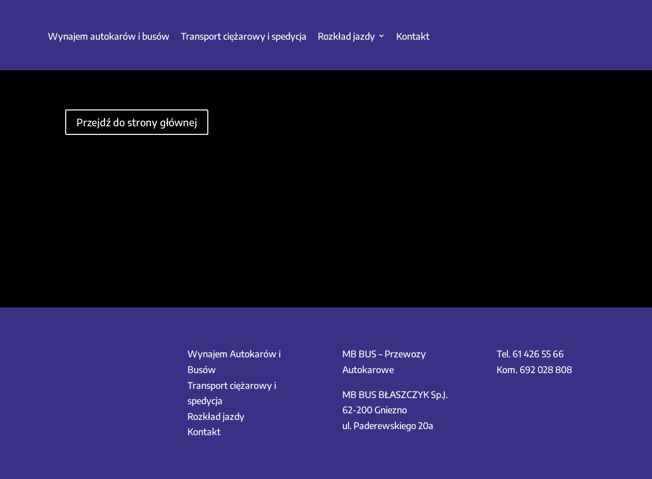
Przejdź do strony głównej (136, 122)
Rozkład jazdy (346, 36)
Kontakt (412, 36)
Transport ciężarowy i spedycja (244, 36)
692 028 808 (546, 369)
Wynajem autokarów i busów (109, 36)
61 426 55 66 (538, 353)
